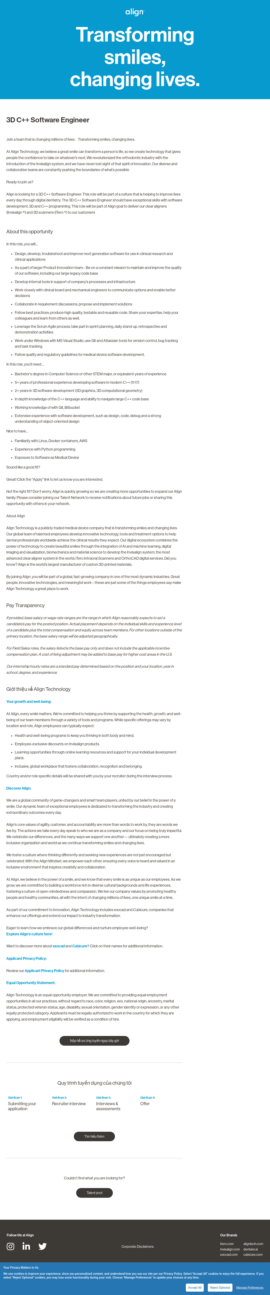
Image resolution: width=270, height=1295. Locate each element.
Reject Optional (220, 1287)
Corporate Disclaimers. (138, 1247)
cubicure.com (253, 1255)
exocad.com (229, 1255)
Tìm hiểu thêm (94, 1136)
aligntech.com (253, 1244)
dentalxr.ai (250, 1249)
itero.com (227, 1244)
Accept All (194, 1287)
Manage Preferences (249, 1287)
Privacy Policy (172, 1273)
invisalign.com (230, 1249)
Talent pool (94, 1193)
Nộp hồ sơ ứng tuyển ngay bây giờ (94, 1041)
